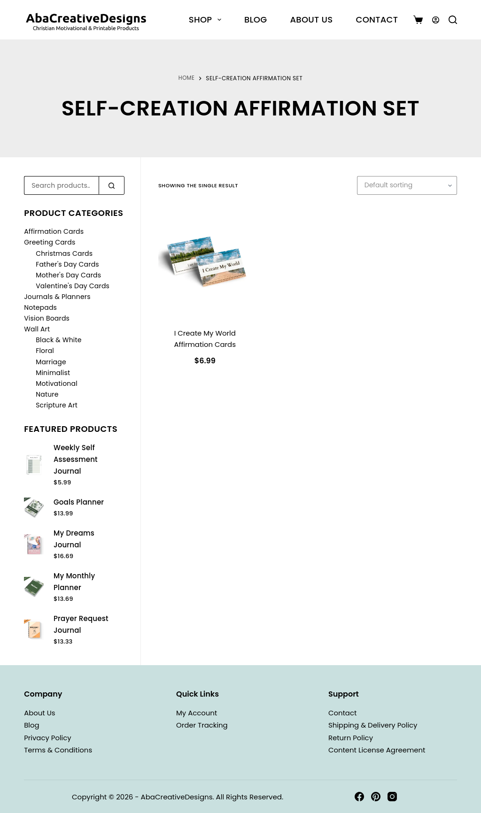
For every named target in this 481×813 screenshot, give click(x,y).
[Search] (453, 19)
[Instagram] (392, 796)
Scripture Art (57, 405)
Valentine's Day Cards (72, 286)
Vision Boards (47, 318)
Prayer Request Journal (81, 624)
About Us (311, 19)
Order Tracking (204, 725)
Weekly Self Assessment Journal (76, 459)
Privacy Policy (49, 737)
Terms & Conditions (60, 749)
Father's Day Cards (67, 264)
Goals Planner (79, 502)
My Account (198, 712)
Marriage (51, 362)
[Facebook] (359, 796)
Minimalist (53, 372)
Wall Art (37, 329)
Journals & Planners (57, 296)
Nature (47, 394)
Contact (377, 19)
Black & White (58, 340)
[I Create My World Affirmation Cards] (205, 262)
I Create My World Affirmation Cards (205, 339)
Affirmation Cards (54, 231)
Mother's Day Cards (68, 275)
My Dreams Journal (74, 539)
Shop (207, 19)
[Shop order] (407, 185)
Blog (255, 19)
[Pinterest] (375, 796)
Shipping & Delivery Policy (376, 725)
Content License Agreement (380, 749)
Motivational (57, 383)
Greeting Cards (49, 242)
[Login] (435, 19)
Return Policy (352, 737)
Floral (45, 350)
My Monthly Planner (74, 581)
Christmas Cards (64, 253)
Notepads (40, 307)
